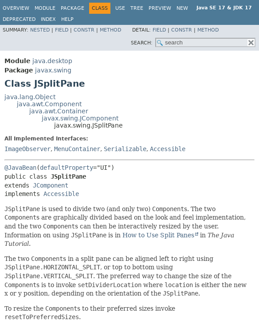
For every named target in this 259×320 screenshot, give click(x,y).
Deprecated (19, 19)
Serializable (125, 148)
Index (48, 19)
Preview (160, 8)
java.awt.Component (49, 104)
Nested (40, 30)
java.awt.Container (58, 111)
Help (67, 19)
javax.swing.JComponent (80, 118)
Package (72, 8)
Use (120, 8)
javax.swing (53, 70)
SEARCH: (142, 43)
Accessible (167, 148)
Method (110, 30)
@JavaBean (20, 167)
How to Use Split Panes (158, 235)
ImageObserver (27, 148)
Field (61, 30)
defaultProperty (66, 167)
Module (45, 8)
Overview (16, 8)
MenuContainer (77, 148)
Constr (84, 30)
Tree (136, 8)
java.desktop (52, 60)
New (182, 8)
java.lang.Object (29, 96)
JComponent (50, 185)
